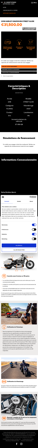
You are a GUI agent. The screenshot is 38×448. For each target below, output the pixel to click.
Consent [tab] (6, 201)
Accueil (4, 7)
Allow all (19, 245)
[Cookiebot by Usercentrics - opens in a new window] (29, 197)
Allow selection (19, 249)
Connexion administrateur (26, 440)
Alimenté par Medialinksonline (12, 440)
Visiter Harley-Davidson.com (9, 13)
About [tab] (31, 201)
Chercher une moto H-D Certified (10, 10)
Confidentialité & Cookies (28, 439)
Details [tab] (19, 201)
